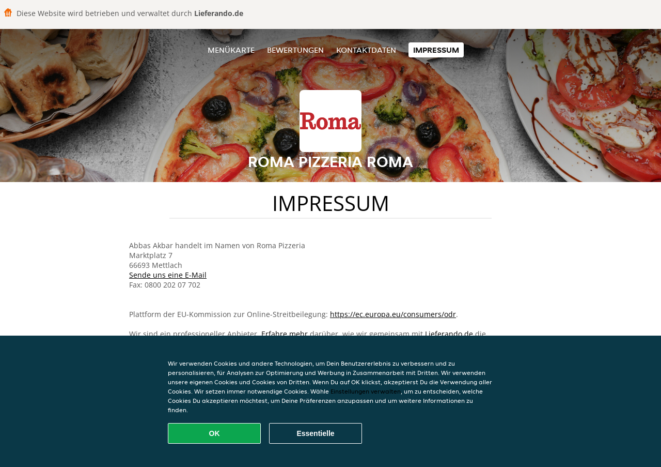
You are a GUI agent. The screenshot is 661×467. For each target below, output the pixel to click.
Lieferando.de (449, 334)
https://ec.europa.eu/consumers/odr (393, 314)
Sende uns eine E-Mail (168, 275)
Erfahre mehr (284, 334)
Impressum (436, 49)
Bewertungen (295, 49)
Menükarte (231, 49)
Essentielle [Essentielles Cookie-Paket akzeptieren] (315, 433)
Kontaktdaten (366, 49)
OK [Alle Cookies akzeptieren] (214, 433)
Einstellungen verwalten (365, 391)
